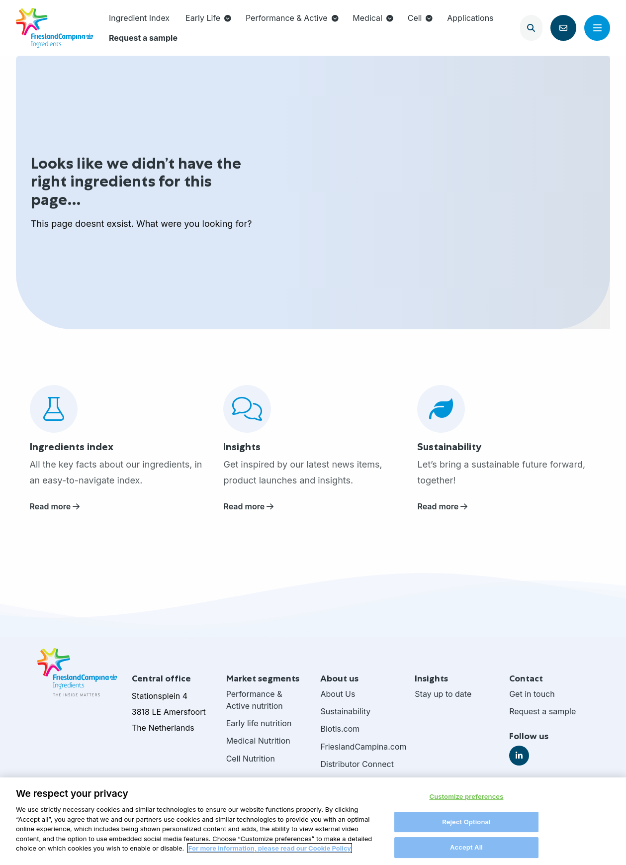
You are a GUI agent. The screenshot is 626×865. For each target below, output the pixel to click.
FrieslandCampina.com (360, 747)
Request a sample (143, 38)
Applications (470, 18)
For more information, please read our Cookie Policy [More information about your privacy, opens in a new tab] (269, 853)
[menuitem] (139, 18)
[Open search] (531, 28)
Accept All (466, 852)
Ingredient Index (139, 18)
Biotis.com (339, 729)
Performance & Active (292, 18)
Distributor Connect (357, 764)
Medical (373, 18)
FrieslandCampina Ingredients (54, 28)
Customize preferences (466, 801)
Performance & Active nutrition (254, 700)
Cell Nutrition (250, 759)
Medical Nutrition (258, 741)
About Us (337, 694)
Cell (420, 18)
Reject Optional (466, 826)
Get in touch (532, 694)
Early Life (208, 18)
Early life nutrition (259, 723)
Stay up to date (443, 694)
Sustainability (345, 711)
